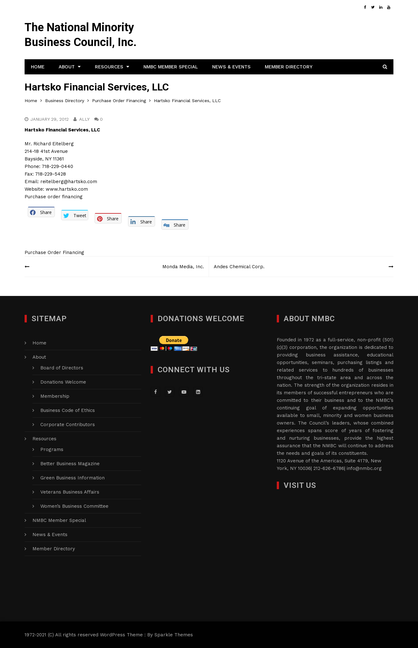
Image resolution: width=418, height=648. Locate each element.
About (67, 67)
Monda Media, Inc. (183, 266)
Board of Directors (61, 368)
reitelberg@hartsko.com (68, 181)
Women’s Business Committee (74, 506)
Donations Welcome (63, 382)
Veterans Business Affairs (69, 492)
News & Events (231, 67)
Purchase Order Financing (54, 252)
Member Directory (288, 67)
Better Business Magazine (70, 463)
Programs (51, 449)
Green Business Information (72, 478)
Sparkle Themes (173, 635)
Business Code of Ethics (67, 410)
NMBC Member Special (170, 67)
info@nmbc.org (364, 468)
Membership (54, 396)
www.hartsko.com (67, 189)
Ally (84, 119)
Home (37, 67)
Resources (109, 67)
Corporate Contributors (67, 424)
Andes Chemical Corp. (239, 266)
